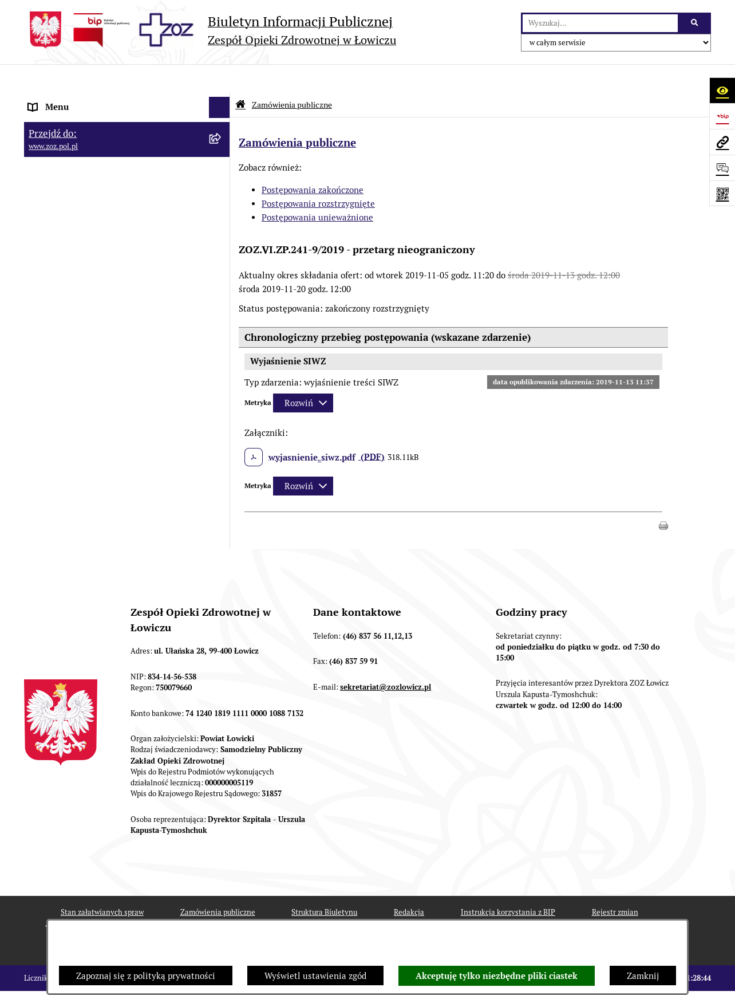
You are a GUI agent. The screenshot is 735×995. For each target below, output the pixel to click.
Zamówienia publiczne (292, 76)
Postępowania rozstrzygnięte (318, 175)
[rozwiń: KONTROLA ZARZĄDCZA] (222, 250)
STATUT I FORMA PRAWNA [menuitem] (82, 121)
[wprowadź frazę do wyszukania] (600, 23)
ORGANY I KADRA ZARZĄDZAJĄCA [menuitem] (98, 164)
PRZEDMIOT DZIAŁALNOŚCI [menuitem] (85, 185)
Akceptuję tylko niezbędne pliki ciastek (497, 976)
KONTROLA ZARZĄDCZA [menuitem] (78, 250)
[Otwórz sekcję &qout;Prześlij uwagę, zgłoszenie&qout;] (722, 167)
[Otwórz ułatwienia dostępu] (722, 90)
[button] (663, 495)
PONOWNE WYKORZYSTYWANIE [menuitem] (94, 293)
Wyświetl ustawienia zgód (315, 975)
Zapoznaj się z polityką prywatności (145, 975)
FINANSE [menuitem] (46, 271)
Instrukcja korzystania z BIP (508, 884)
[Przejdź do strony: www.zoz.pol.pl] (722, 142)
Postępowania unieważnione (317, 188)
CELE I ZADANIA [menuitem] (61, 207)
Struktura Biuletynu (324, 884)
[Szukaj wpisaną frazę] (695, 23)
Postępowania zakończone (312, 161)
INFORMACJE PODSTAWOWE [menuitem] (86, 100)
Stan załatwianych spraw (102, 884)
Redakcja (409, 884)
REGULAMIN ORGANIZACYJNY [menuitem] (89, 142)
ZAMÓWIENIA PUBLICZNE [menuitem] (80, 323)
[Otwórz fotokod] (722, 193)
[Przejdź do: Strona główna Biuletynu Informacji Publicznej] (240, 76)
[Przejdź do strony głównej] (210, 30)
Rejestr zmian (615, 884)
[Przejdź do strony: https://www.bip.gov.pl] (722, 116)
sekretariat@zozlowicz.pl (385, 658)
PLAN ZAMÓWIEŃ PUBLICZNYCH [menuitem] (94, 345)
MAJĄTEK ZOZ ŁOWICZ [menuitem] (74, 228)
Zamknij (643, 975)
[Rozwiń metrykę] (303, 374)
